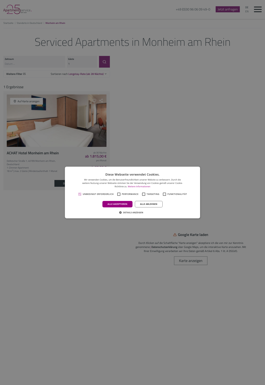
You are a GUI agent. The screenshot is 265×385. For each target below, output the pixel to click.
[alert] (132, 192)
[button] (132, 212)
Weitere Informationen (139, 186)
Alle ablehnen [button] (148, 204)
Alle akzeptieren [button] (117, 204)
